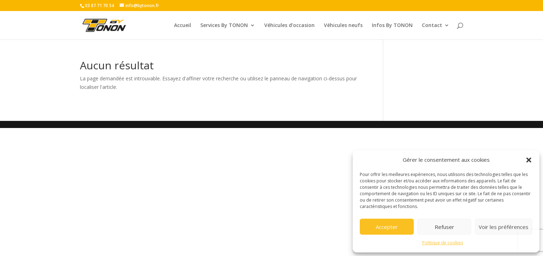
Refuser (444, 226)
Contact (432, 25)
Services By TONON (224, 25)
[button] (528, 160)
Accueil (182, 25)
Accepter (387, 226)
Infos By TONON (392, 25)
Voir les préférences (503, 226)
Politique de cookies (442, 243)
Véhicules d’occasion (289, 25)
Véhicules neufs (343, 25)
